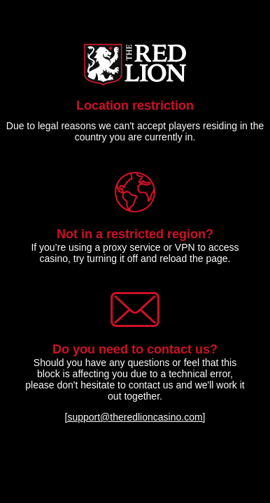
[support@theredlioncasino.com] (135, 417)
